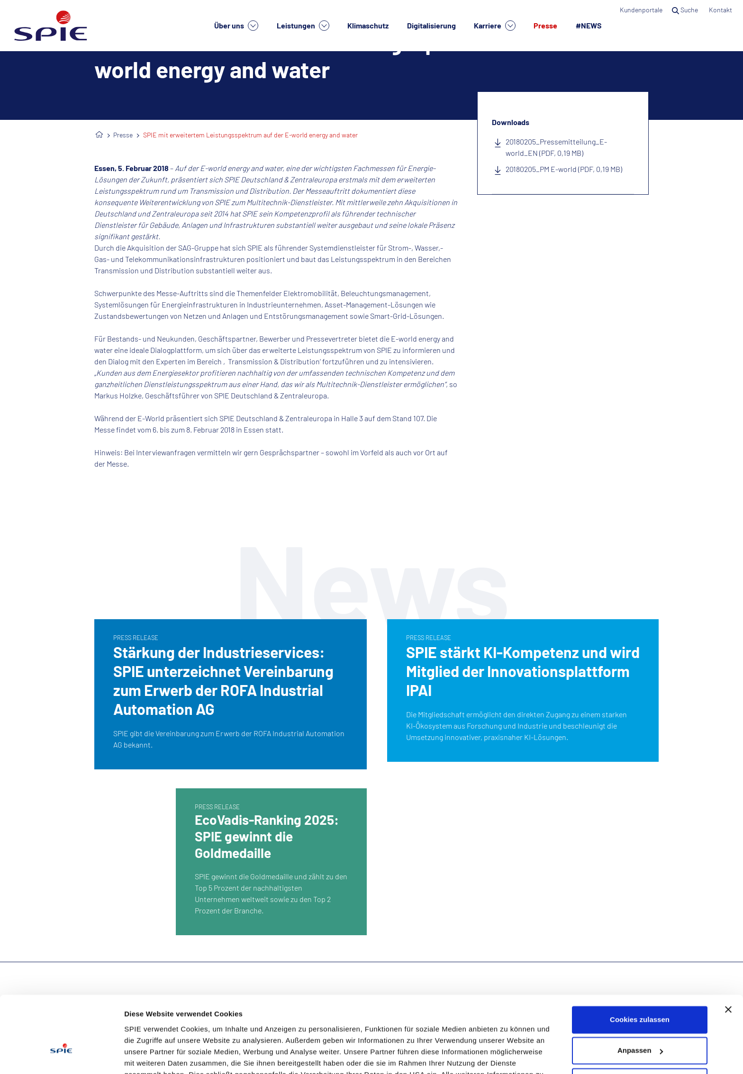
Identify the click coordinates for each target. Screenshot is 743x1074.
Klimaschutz (368, 25)
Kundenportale (641, 10)
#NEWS (589, 25)
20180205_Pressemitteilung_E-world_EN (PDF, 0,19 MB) (556, 147)
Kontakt (721, 10)
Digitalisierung (431, 25)
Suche (685, 10)
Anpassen (640, 994)
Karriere (495, 25)
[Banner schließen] (728, 952)
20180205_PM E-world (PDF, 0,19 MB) (564, 168)
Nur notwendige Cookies (639, 1025)
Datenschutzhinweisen (268, 1029)
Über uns (236, 25)
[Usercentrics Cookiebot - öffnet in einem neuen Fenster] (61, 1055)
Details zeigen (148, 1055)
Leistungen (303, 25)
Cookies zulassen (640, 963)
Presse (545, 25)
